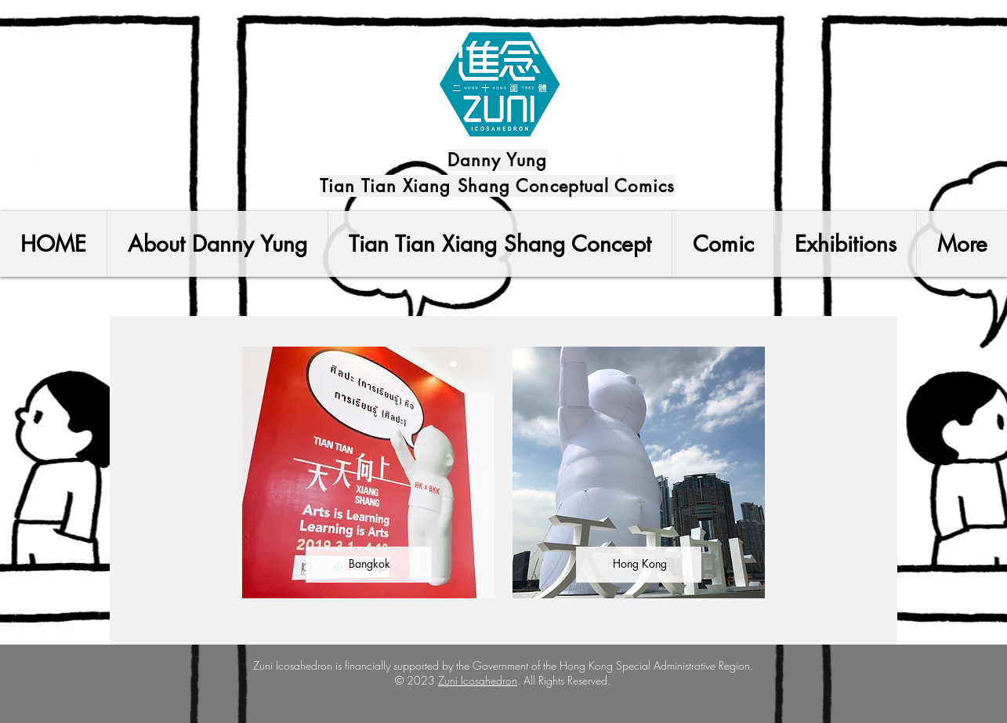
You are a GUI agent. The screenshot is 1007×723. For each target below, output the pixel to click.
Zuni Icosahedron (477, 680)
